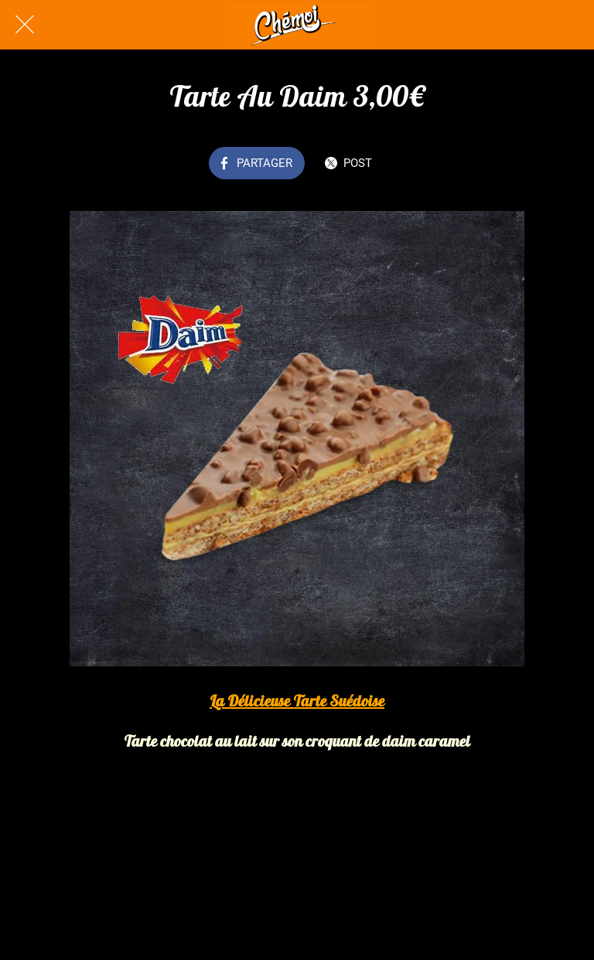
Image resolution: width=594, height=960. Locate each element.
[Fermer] (24, 24)
